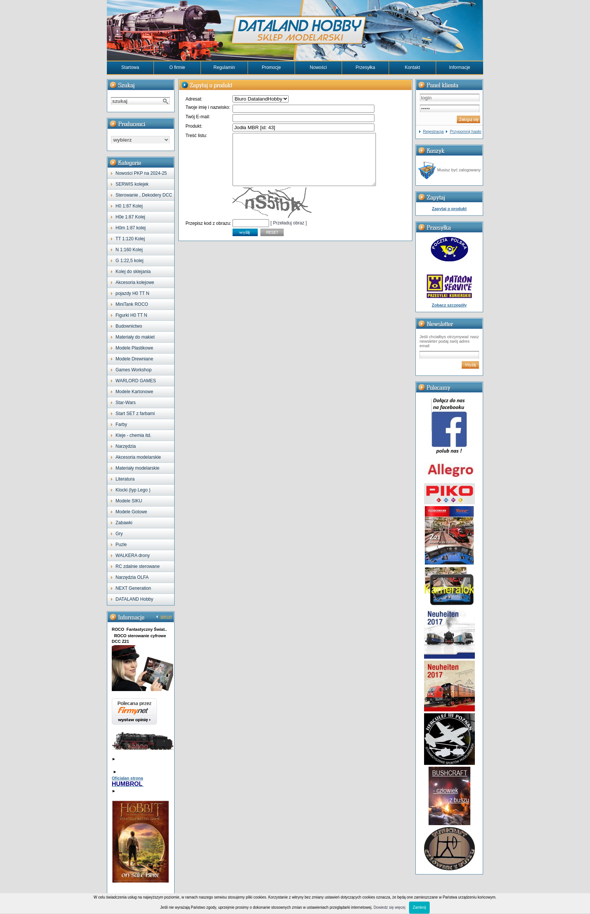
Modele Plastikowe (134, 348)
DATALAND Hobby (134, 599)
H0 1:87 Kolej (129, 206)
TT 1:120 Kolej (130, 238)
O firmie (177, 67)
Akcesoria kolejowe (135, 282)
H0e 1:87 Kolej (130, 217)
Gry (119, 533)
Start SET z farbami (135, 413)
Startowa (130, 67)
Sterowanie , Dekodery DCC (144, 195)
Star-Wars (126, 402)
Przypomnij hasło (465, 131)
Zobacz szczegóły (449, 305)
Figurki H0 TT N (131, 315)
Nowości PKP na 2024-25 (141, 173)
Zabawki (124, 522)
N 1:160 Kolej (129, 249)
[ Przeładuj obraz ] (289, 233)
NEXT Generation (133, 588)
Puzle (121, 544)
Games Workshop (134, 369)
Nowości (318, 67)
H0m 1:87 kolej (131, 227)
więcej (166, 616)
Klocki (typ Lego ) (133, 490)
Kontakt (412, 67)
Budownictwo (129, 326)
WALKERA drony (133, 555)
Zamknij (419, 907)
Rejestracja (433, 131)
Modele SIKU (129, 501)
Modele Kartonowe (134, 391)
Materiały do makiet (135, 337)
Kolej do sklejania (133, 271)
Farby (121, 424)
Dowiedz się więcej (389, 907)
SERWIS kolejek (132, 184)
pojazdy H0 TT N (132, 293)
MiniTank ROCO (132, 304)
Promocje (271, 67)
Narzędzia (126, 446)
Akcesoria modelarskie (138, 457)
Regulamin (224, 67)
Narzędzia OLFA (132, 577)
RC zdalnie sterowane (138, 566)
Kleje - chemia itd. (133, 435)
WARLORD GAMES (136, 380)
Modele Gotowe (131, 511)
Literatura (125, 479)
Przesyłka (365, 67)
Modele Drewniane (134, 359)
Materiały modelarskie (138, 468)
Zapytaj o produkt (449, 208)
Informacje (459, 67)
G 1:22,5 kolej (129, 260)
